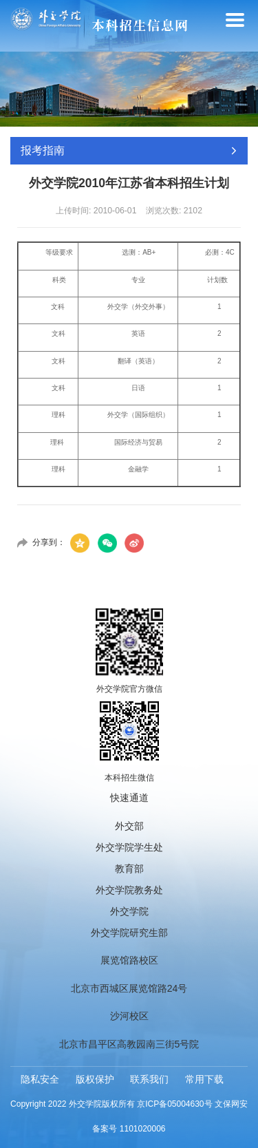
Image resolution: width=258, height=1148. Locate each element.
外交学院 (129, 911)
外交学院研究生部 (129, 932)
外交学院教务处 (129, 889)
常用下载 (204, 1079)
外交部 (129, 825)
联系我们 (149, 1079)
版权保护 (95, 1079)
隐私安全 (40, 1079)
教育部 (129, 868)
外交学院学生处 (129, 847)
